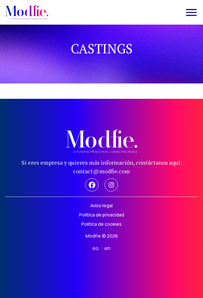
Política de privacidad (101, 215)
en (107, 248)
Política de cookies (101, 224)
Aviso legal (101, 205)
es (96, 248)
